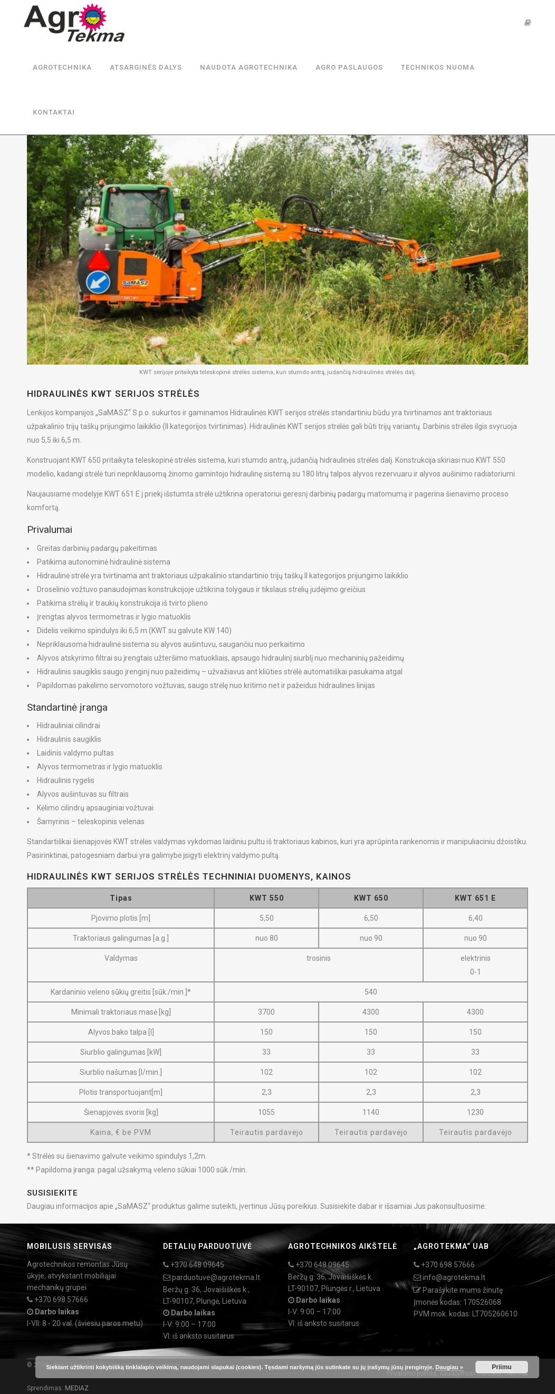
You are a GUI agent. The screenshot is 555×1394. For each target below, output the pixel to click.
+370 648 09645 (197, 1265)
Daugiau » (449, 1367)
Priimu (501, 1367)
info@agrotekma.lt (454, 1277)
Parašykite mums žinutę (463, 1290)
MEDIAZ (77, 1388)
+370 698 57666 (61, 1299)
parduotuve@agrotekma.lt (216, 1277)
